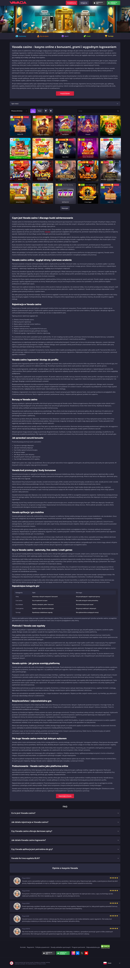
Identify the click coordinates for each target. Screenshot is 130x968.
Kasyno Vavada (65, 93)
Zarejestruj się (71, 3)
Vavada (47, 232)
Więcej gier (65, 208)
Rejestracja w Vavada (65, 796)
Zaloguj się (84, 3)
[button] (2, 19)
